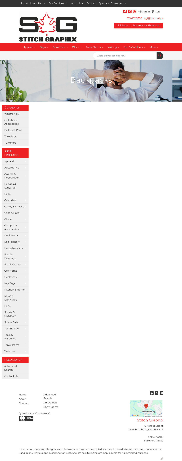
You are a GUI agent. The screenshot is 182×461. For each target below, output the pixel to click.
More (154, 47)
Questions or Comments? (35, 413)
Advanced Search (10, 368)
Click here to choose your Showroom (138, 25)
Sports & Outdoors (10, 314)
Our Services (56, 3)
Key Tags (9, 283)
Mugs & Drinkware (10, 298)
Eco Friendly (12, 241)
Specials (104, 3)
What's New (11, 113)
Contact (92, 3)
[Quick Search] (125, 55)
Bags (44, 47)
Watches (9, 351)
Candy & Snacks (14, 206)
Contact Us (11, 376)
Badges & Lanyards (10, 185)
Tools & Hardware (10, 336)
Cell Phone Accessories (11, 122)
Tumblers (10, 142)
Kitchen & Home (14, 289)
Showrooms (118, 3)
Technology (11, 328)
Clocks (8, 219)
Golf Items (10, 270)
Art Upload (78, 3)
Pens (7, 306)
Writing (113, 47)
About (23, 398)
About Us (35, 3)
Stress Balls (11, 322)
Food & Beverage (10, 256)
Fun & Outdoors (134, 47)
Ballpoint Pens (13, 130)
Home (24, 3)
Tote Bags (10, 136)
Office (77, 47)
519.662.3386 (134, 18)
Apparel (30, 47)
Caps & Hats (11, 212)
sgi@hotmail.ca (153, 18)
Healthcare (11, 277)
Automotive (11, 167)
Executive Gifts (13, 248)
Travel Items (11, 344)
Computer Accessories (11, 227)
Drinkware (60, 47)
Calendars (10, 200)
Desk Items (11, 235)
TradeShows (94, 47)
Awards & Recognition (12, 175)
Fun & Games (12, 264)
